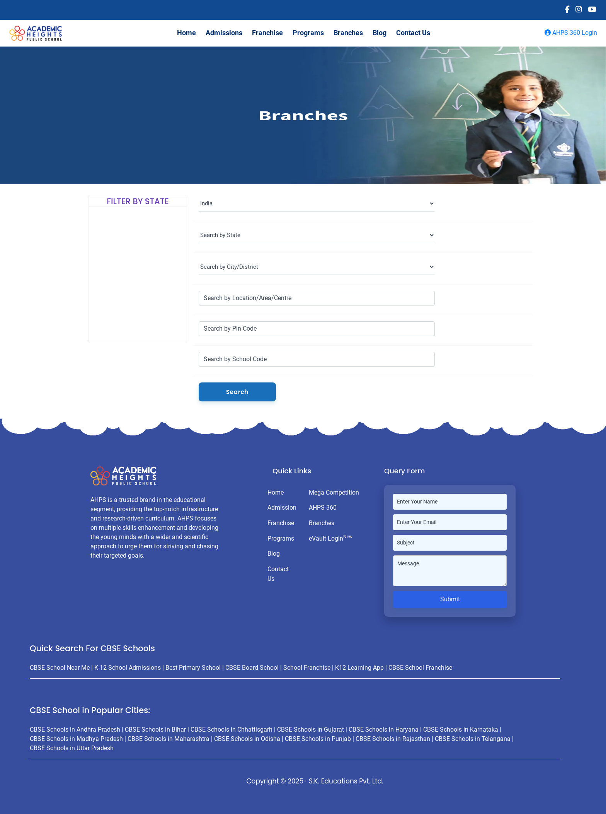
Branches (348, 33)
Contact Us (413, 33)
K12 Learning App (359, 667)
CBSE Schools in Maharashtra (168, 738)
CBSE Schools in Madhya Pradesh (76, 738)
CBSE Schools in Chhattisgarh (231, 729)
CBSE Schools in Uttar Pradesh (72, 748)
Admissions (224, 33)
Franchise (267, 33)
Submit (450, 599)
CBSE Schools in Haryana (384, 729)
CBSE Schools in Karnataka (460, 729)
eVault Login (330, 538)
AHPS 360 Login (571, 32)
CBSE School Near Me (60, 667)
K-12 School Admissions (127, 667)
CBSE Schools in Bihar (155, 729)
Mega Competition (334, 492)
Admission (281, 507)
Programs (308, 33)
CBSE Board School (252, 667)
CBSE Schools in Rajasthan (393, 738)
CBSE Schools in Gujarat (310, 729)
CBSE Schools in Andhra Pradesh (75, 729)
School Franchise (306, 667)
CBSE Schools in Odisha (247, 738)
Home (186, 33)
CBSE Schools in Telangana (473, 738)
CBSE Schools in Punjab (318, 738)
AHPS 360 (323, 507)
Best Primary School (193, 667)
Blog (379, 33)
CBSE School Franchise (420, 667)
